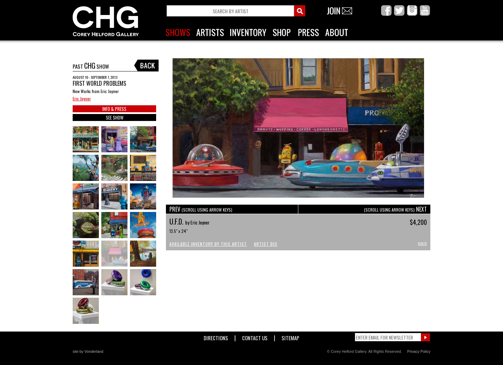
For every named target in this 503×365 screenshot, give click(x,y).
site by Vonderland (88, 351)
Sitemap (290, 336)
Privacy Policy (418, 351)
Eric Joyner (82, 98)
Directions (216, 336)
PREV (200, 209)
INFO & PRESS (114, 108)
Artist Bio (265, 244)
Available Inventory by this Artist (208, 244)
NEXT (395, 209)
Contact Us (255, 336)
